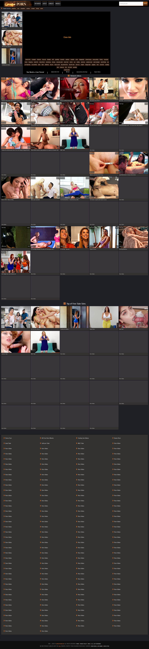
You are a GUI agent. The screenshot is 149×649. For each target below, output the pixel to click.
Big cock (44, 59)
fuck (98, 64)
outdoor (28, 8)
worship (75, 67)
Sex (74, 62)
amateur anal (89, 62)
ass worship (34, 64)
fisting (37, 8)
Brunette (62, 59)
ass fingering (27, 64)
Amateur (67, 59)
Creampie (34, 59)
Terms (77, 643)
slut (58, 67)
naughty (107, 64)
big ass (51, 64)
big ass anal (57, 64)
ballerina (47, 64)
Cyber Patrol (94, 646)
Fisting (101, 59)
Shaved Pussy (88, 59)
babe (39, 64)
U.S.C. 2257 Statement (96, 643)
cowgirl (82, 64)
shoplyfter (23, 8)
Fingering (31, 62)
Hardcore (39, 59)
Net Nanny (100, 646)
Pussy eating (95, 59)
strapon (33, 8)
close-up (77, 64)
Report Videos (97, 72)
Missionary (48, 62)
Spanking (57, 59)
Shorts (71, 62)
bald (43, 64)
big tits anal (71, 64)
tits (66, 67)
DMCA (89, 643)
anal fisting (103, 62)
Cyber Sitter (106, 646)
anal (18, 8)
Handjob (72, 59)
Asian (77, 59)
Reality (78, 62)
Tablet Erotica (33, 79)
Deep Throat (42, 62)
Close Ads (67, 37)
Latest (45, 3)
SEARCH (145, 3)
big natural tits (64, 64)
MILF (53, 59)
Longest (51, 3)
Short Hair (66, 62)
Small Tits (36, 62)
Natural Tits (27, 59)
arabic (41, 8)
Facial (26, 62)
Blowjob (49, 59)
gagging (93, 64)
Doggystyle (81, 59)
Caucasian (106, 59)
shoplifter (14, 8)
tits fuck (70, 67)
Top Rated (37, 3)
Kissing (53, 62)
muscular (102, 64)
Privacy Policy (83, 643)
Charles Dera (66, 69)
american (83, 62)
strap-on (62, 67)
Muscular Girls (60, 62)
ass (108, 62)
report (28, 79)
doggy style (87, 64)
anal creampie (96, 62)
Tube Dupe (85, 72)
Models (58, 3)
